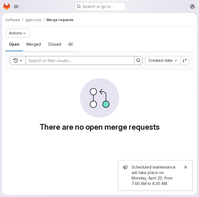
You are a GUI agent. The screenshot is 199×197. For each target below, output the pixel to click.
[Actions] (17, 33)
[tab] (14, 44)
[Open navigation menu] (16, 6)
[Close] (185, 167)
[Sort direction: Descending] (184, 60)
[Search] (77, 60)
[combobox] (162, 60)
